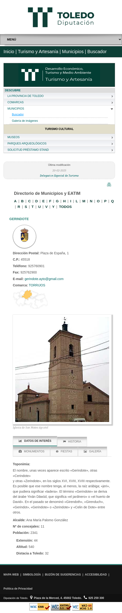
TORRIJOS (36, 285)
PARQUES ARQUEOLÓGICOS (26, 143)
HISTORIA (72, 441)
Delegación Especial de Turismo (59, 175)
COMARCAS (15, 102)
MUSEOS (13, 137)
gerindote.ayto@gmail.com (44, 279)
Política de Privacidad (17, 588)
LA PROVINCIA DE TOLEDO (25, 96)
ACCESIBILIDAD (96, 574)
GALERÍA (92, 451)
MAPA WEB (11, 574)
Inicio (8, 51)
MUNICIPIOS (15, 108)
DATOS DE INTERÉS (35, 441)
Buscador (18, 114)
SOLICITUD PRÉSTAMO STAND (28, 149)
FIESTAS (64, 451)
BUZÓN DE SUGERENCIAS (63, 574)
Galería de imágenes (25, 120)
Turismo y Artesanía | (39, 51)
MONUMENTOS (32, 451)
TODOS (65, 207)
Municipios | (73, 51)
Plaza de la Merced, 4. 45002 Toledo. (56, 598)
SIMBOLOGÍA (32, 574)
